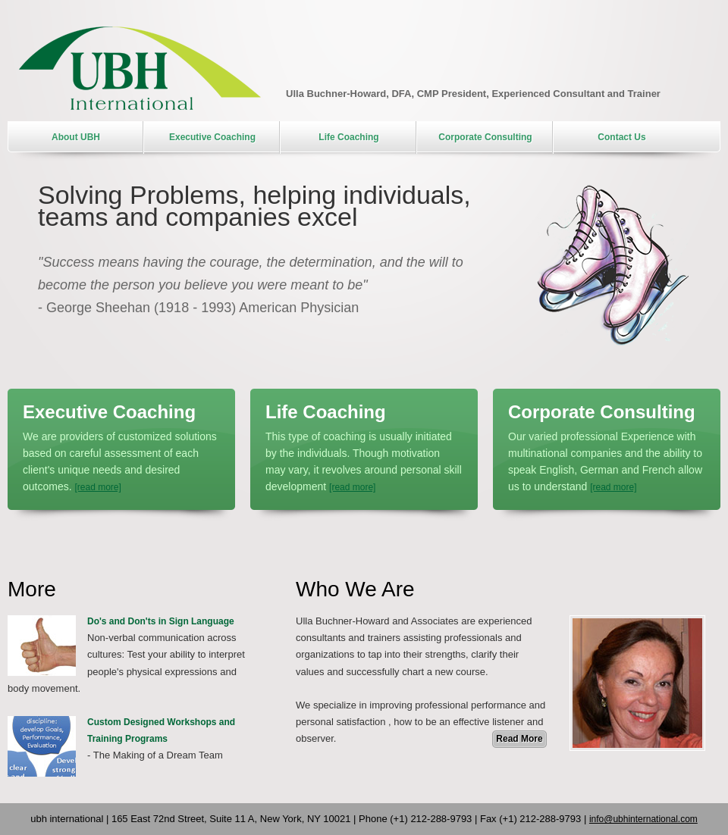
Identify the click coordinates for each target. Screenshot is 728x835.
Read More (519, 738)
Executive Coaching (212, 137)
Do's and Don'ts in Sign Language (160, 621)
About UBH (76, 137)
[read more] (97, 487)
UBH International (140, 68)
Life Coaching (348, 137)
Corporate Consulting (485, 137)
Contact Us (621, 137)
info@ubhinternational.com (643, 819)
